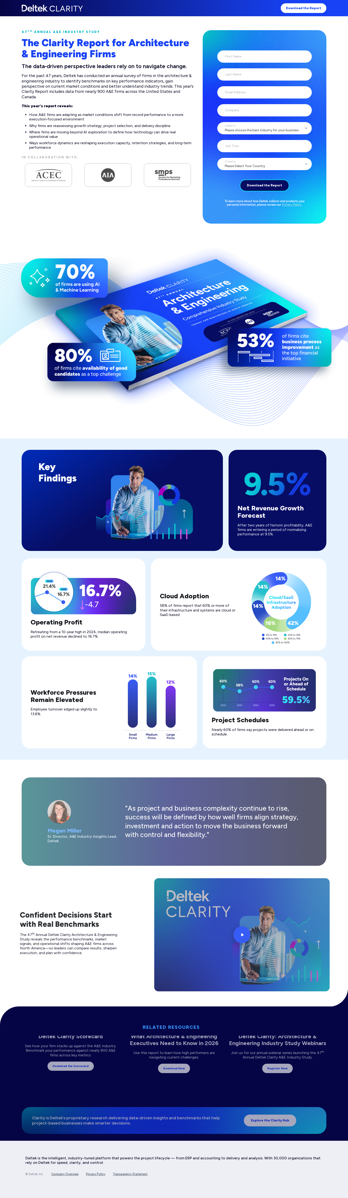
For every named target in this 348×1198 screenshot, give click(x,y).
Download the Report (303, 8)
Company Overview (65, 1174)
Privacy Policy (291, 204)
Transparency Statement (130, 1174)
